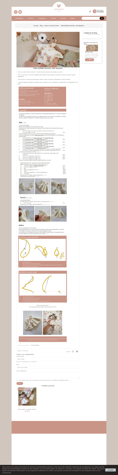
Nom (17, 364)
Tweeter (76, 351)
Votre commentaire (21, 370)
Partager (73, 351)
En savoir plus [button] (6, 472)
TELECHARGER (35, 345)
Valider (20, 383)
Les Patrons (20, 18)
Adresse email (20, 356)
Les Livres (63, 18)
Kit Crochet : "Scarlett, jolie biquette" (29, 409)
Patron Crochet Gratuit (94, 34)
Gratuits (72, 18)
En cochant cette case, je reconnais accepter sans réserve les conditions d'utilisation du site (44, 380)
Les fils (31, 18)
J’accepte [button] (110, 470)
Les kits (53, 18)
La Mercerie (42, 18)
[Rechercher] (93, 18)
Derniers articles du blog (90, 43)
